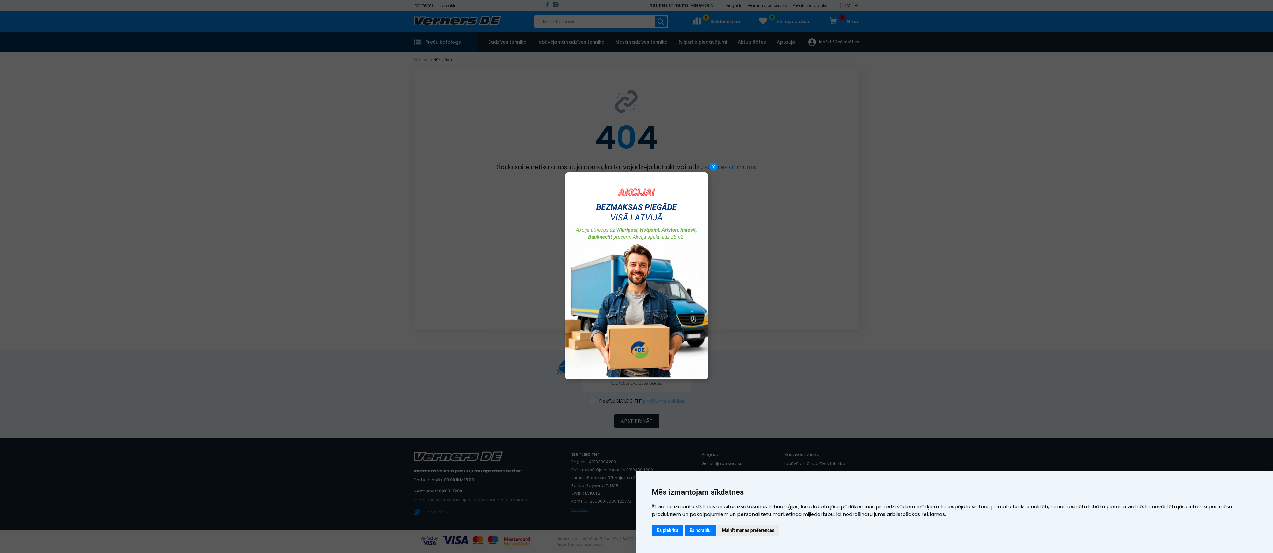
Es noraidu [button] (700, 530)
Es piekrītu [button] (667, 530)
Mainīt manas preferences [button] (748, 530)
